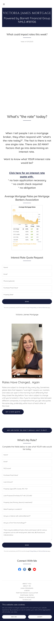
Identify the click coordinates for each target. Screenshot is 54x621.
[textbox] (27, 267)
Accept (39, 616)
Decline (14, 616)
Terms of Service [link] (43, 307)
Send (27, 301)
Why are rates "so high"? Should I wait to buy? (27, 430)
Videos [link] (27, 590)
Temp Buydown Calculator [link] (27, 593)
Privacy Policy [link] (33, 307)
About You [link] (27, 583)
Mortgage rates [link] (27, 595)
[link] (27, 13)
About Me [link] (27, 586)
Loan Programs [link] (27, 588)
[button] (4, 4)
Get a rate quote (13, 412)
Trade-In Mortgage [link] (27, 597)
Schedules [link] (27, 600)
